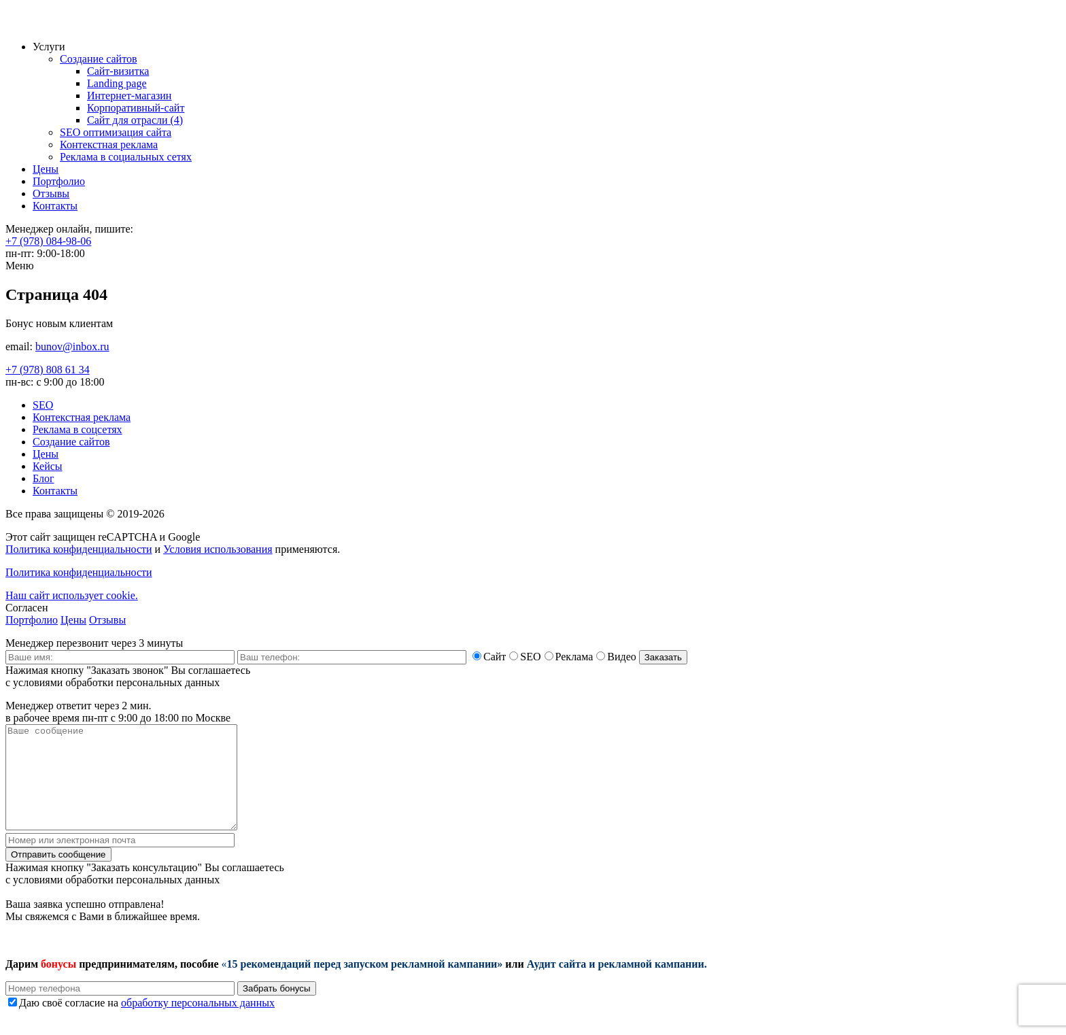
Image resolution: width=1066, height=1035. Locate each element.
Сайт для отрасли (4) (135, 120)
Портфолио (59, 181)
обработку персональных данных (198, 1023)
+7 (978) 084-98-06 (48, 241)
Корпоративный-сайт (135, 108)
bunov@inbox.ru (72, 346)
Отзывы (51, 193)
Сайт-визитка (118, 71)
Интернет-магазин (129, 95)
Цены (45, 169)
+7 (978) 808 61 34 (47, 369)
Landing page (117, 83)
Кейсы (48, 466)
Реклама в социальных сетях (126, 157)
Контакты (55, 205)
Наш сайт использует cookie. (71, 595)
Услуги (49, 46)
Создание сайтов (98, 59)
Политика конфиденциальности (78, 549)
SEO (43, 405)
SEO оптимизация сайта (115, 132)
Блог (43, 478)
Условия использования (217, 549)
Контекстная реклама (109, 144)
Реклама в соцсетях (77, 429)
